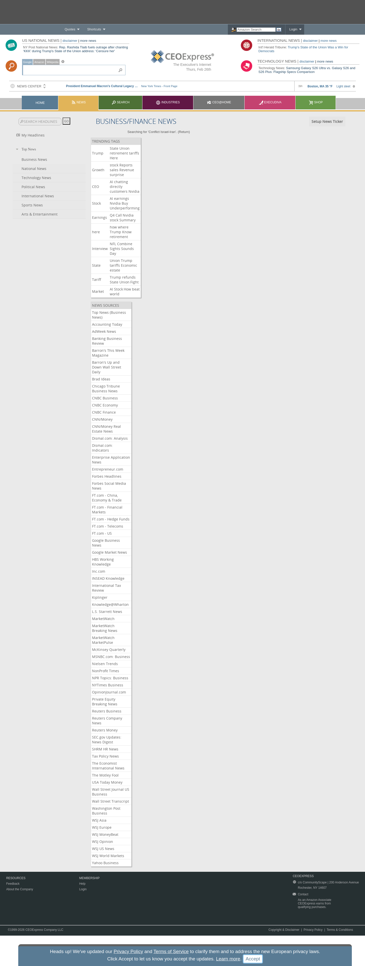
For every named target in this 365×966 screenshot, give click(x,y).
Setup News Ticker (327, 121)
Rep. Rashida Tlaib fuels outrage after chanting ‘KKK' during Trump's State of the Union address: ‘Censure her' (75, 49)
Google (27, 62)
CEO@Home (219, 102)
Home (40, 103)
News (78, 102)
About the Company (19, 889)
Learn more (228, 958)
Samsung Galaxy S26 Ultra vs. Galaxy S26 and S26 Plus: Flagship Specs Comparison (306, 70)
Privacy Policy (313, 930)
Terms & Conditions (340, 930)
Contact (303, 894)
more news (88, 41)
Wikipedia (53, 62)
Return (184, 132)
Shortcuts (94, 29)
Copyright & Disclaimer (283, 930)
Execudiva (270, 102)
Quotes (70, 29)
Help (82, 883)
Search (121, 102)
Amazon (39, 62)
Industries (168, 102)
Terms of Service (171, 951)
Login (293, 29)
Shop (316, 102)
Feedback (13, 883)
